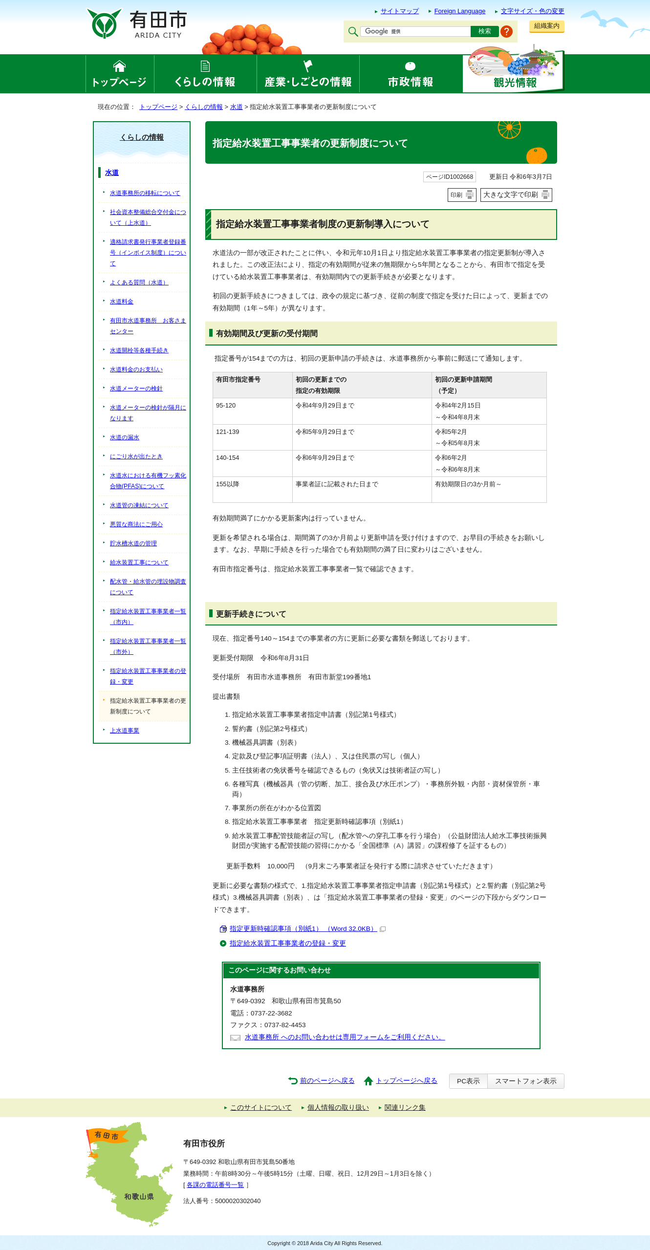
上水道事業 (124, 730)
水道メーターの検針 (136, 388)
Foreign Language (460, 11)
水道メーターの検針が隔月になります (148, 413)
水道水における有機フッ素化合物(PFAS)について (148, 481)
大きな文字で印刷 (510, 194)
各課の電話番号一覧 (215, 1184)
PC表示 (468, 1081)
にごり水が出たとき (136, 456)
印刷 (456, 195)
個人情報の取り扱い (338, 1107)
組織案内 (547, 25)
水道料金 (121, 301)
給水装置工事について (139, 562)
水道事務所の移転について (145, 193)
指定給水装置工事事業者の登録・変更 (288, 943)
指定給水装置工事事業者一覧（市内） (148, 616)
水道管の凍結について (139, 505)
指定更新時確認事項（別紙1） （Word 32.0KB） (308, 928)
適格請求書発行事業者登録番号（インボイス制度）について (148, 252)
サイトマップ (400, 11)
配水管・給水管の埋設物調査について (148, 587)
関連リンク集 (405, 1107)
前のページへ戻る (327, 1080)
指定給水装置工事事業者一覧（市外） (148, 646)
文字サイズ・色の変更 (532, 11)
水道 (236, 106)
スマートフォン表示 (526, 1081)
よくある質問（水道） (139, 282)
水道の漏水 (124, 437)
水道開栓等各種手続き (139, 350)
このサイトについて (261, 1107)
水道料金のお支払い (136, 369)
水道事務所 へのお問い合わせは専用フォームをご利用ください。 (345, 1037)
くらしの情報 (204, 106)
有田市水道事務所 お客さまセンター (148, 326)
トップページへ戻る (406, 1080)
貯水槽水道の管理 (133, 543)
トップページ (158, 106)
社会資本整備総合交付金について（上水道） (148, 217)
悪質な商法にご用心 (136, 524)
